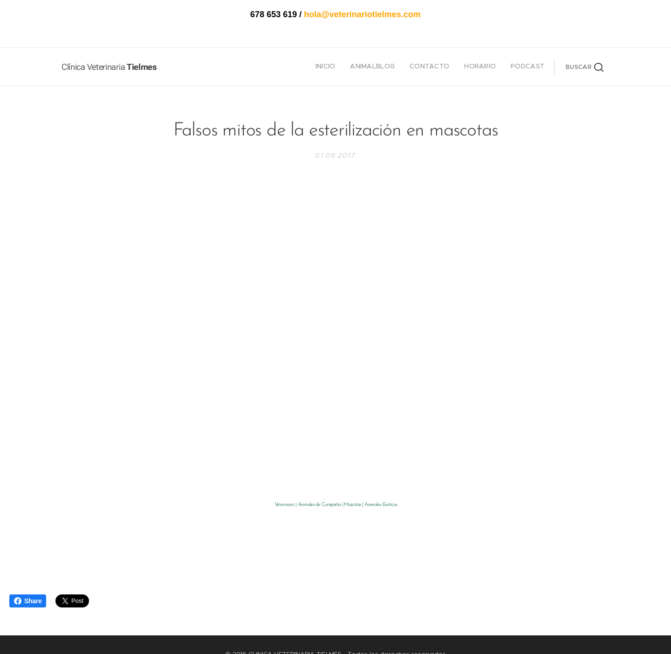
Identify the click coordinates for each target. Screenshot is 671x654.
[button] (584, 67)
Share (27, 601)
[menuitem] (488, 67)
